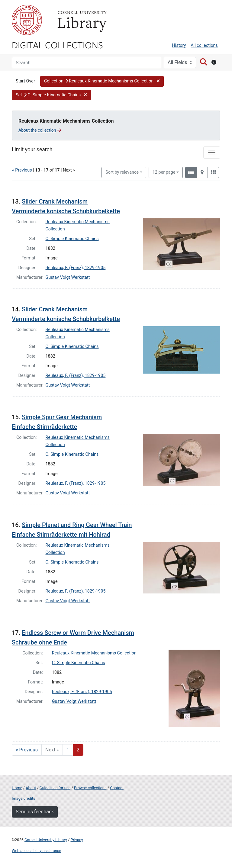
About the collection (39, 130)
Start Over (25, 81)
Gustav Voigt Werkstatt (68, 277)
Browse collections (90, 788)
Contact (117, 788)
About (31, 788)
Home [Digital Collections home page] (17, 788)
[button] (102, 81)
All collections (204, 45)
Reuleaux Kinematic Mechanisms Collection (94, 653)
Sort (122, 172)
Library (81, 20)
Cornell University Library (45, 839)
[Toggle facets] (211, 152)
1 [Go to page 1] (67, 750)
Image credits (23, 798)
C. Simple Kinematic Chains (72, 238)
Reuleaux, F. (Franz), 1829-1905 (76, 267)
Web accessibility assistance (36, 850)
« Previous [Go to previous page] (27, 750)
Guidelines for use (55, 788)
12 (164, 172)
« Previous (22, 170)
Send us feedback (35, 812)
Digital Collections (57, 45)
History (179, 45)
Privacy (76, 839)
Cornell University (27, 20)
